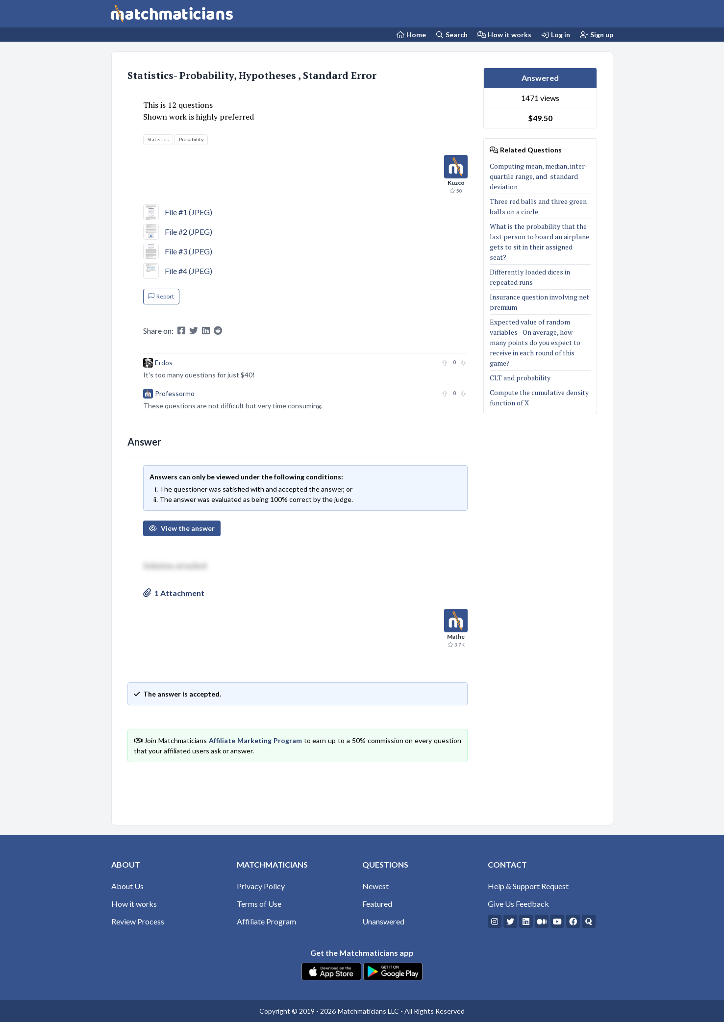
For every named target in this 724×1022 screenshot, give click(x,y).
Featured (377, 903)
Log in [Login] (556, 34)
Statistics (158, 139)
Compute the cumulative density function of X (539, 397)
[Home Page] (411, 34)
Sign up (596, 34)
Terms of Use (259, 903)
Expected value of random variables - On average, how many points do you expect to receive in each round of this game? (535, 342)
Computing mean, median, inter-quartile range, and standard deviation (538, 176)
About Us (127, 886)
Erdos (164, 362)
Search (452, 34)
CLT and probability (520, 377)
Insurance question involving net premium (539, 302)
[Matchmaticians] (172, 13)
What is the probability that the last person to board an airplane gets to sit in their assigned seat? (539, 242)
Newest (375, 886)
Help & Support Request (528, 886)
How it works (504, 34)
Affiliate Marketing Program (255, 740)
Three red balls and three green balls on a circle (538, 206)
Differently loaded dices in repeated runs (530, 277)
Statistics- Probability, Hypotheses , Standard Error (251, 75)
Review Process (137, 921)
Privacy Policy (261, 886)
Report (161, 296)
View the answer (182, 528)
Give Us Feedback (518, 903)
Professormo (175, 393)
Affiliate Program (266, 921)
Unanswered (383, 921)
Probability (191, 139)
